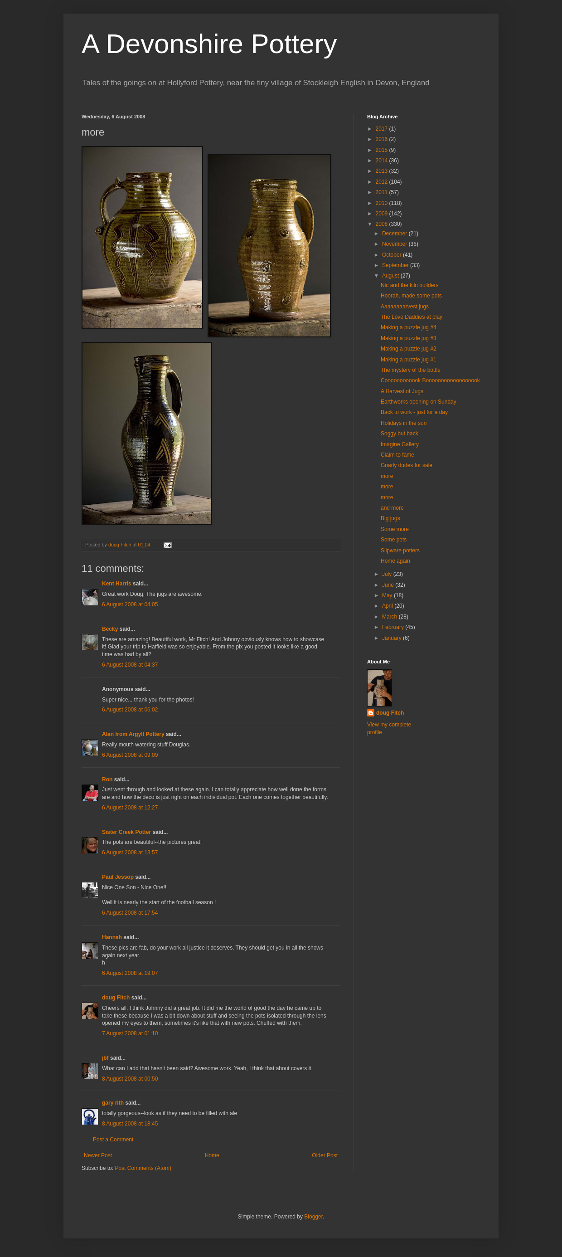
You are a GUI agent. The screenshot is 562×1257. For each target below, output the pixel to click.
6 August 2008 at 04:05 (130, 604)
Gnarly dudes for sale (406, 465)
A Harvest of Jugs (402, 391)
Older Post (325, 1155)
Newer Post (98, 1155)
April (388, 606)
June (388, 585)
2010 (382, 203)
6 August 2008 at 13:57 (130, 852)
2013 (382, 171)
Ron (107, 779)
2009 (382, 213)
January (392, 638)
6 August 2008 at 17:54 (130, 913)
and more (392, 508)
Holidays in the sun (403, 423)
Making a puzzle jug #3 (408, 338)
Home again (395, 561)
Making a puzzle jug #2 (408, 349)
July (387, 574)
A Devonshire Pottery (209, 44)
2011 (382, 192)
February (393, 627)
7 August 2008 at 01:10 (130, 1033)
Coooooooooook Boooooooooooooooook (430, 380)
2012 (382, 182)
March (390, 617)
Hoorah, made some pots (411, 295)
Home (212, 1155)
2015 (382, 150)
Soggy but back (399, 433)
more (387, 476)
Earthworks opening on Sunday (418, 402)
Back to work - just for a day (414, 412)
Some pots (394, 539)
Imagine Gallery (400, 444)
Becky (110, 629)
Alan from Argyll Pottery (133, 734)
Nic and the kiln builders (409, 285)
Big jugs (390, 518)
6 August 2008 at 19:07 (130, 973)
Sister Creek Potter (126, 832)
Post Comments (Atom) (143, 1168)
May (388, 595)
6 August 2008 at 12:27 (130, 807)
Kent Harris (116, 583)
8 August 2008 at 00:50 (130, 1079)
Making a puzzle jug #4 (408, 327)
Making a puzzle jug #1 (408, 359)
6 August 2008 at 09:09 (130, 755)
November (395, 244)
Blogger (313, 1216)
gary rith (113, 1103)
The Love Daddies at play (411, 317)
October (392, 255)
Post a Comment (113, 1139)
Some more (395, 529)
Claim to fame (397, 455)
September (396, 265)
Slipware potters (400, 550)
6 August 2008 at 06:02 (130, 709)
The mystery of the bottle (411, 370)
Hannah (112, 937)
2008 (382, 224)
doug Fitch (116, 997)
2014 (382, 160)
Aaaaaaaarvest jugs (405, 306)
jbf (105, 1058)
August (391, 276)
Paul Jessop (118, 877)
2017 (382, 129)
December (395, 233)
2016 (382, 139)
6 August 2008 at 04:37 (130, 665)
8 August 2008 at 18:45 (130, 1124)
